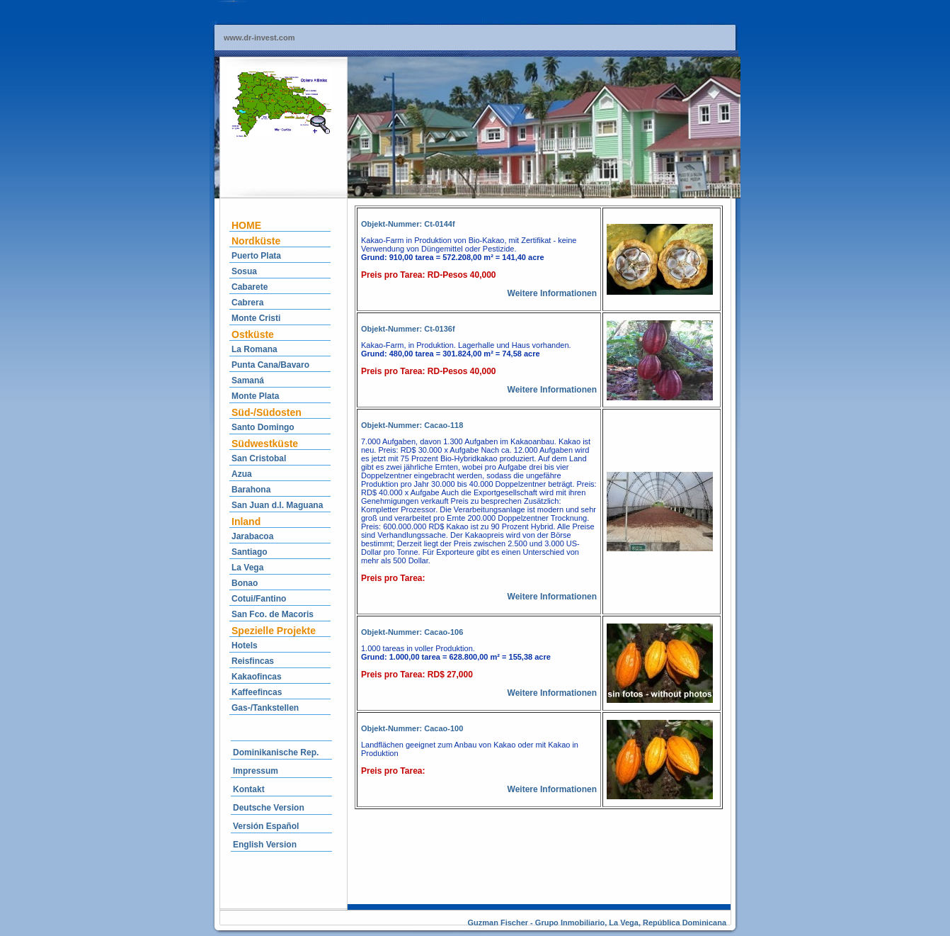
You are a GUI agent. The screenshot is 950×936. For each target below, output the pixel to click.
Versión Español (266, 826)
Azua (241, 474)
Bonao (244, 583)
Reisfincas (252, 661)
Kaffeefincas (256, 692)
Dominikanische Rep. (276, 752)
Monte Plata (255, 396)
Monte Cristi (255, 318)
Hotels (244, 645)
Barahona (250, 490)
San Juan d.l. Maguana (277, 505)
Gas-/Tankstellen (265, 708)
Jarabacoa (252, 536)
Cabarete (249, 287)
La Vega (247, 568)
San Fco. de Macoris (272, 614)
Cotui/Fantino (258, 599)
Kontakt (249, 789)
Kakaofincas (256, 677)
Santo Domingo (262, 427)
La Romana (254, 349)
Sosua (244, 271)
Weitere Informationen (552, 293)
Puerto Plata (256, 256)
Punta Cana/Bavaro (270, 365)
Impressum (255, 771)
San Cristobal (258, 458)
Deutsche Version (268, 808)
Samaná (247, 380)
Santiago (249, 552)
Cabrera (247, 303)
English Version (265, 845)
